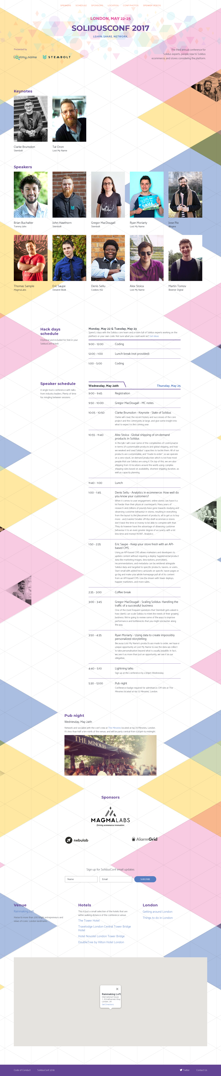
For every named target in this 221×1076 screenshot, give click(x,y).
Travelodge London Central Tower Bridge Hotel (104, 928)
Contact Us (201, 1070)
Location (113, 5)
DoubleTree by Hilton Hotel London (101, 942)
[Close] (117, 989)
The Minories (114, 728)
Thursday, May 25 (169, 385)
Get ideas (154, 336)
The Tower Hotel (89, 920)
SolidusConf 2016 (46, 1070)
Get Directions (108, 1004)
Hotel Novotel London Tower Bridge (101, 936)
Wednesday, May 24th (104, 385)
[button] (112, 973)
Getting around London (157, 911)
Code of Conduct (22, 1070)
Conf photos (131, 5)
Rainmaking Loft (24, 911)
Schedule (81, 5)
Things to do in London (158, 917)
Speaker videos (152, 5)
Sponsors (97, 5)
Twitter (186, 1070)
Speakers (65, 5)
